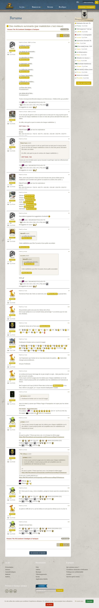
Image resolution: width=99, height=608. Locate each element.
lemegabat (12, 329)
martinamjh (12, 344)
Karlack (12, 456)
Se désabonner (40, 592)
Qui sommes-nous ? (72, 567)
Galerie (7, 576)
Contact (68, 574)
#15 (69, 391)
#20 (69, 521)
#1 (68, 42)
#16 (69, 417)
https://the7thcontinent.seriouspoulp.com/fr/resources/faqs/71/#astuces (41, 437)
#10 (69, 306)
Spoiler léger (24, 47)
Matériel (7, 574)
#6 (68, 213)
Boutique (62, 7)
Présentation (9, 567)
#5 (68, 192)
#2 (68, 111)
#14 (69, 371)
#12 (69, 339)
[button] (78, 2)
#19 (69, 505)
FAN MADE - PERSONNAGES (28, 409)
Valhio (12, 398)
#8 (68, 251)
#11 (69, 322)
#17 (69, 449)
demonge (12, 297)
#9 (68, 290)
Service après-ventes (73, 576)
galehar (12, 235)
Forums (50, 7)
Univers (7, 569)
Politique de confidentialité (74, 572)
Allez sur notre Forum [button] (83, 83)
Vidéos (38, 569)
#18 (69, 488)
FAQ (37, 567)
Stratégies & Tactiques (32, 29)
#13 (69, 354)
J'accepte (89, 601)
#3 (68, 138)
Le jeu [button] (22, 7)
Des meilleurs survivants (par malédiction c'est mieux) (35, 26)
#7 (68, 229)
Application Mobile (42, 579)
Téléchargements (41, 574)
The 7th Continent (18, 29)
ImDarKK (22, 233)
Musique (38, 572)
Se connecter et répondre (38, 553)
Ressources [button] (37, 7)
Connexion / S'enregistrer (86, 7)
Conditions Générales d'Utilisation (77, 569)
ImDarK (12, 48)
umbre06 (12, 198)
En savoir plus (79, 601)
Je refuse (49, 604)
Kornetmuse (12, 118)
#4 (68, 174)
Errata (38, 576)
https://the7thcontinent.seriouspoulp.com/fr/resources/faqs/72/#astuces (41, 477)
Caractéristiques (10, 572)
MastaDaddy (12, 424)
